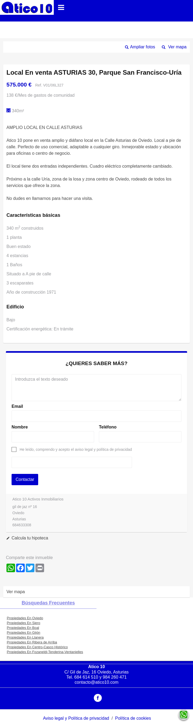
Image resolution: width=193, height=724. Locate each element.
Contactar (25, 479)
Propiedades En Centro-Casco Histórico (37, 647)
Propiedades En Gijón (23, 633)
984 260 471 (115, 677)
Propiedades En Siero (23, 623)
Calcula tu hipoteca (30, 538)
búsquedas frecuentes (48, 603)
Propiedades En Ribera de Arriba (32, 642)
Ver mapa (177, 47)
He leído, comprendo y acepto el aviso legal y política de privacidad (76, 449)
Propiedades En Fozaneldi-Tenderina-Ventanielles (45, 652)
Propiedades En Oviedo (25, 618)
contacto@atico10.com (97, 682)
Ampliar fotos (142, 47)
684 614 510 (86, 677)
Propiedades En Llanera (25, 637)
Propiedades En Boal (23, 628)
